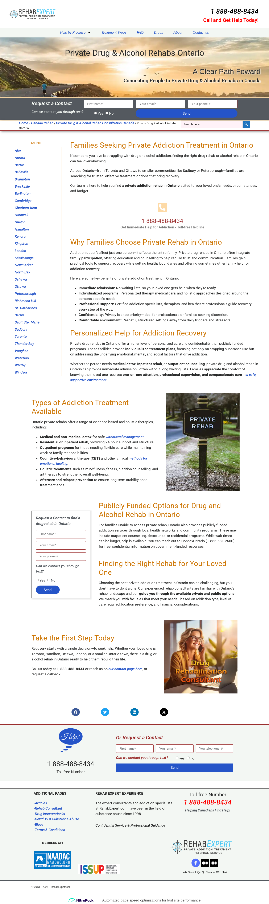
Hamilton (22, 229)
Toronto (21, 336)
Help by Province (75, 32)
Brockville (22, 186)
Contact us (201, 32)
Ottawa (20, 286)
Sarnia (20, 315)
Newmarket (24, 265)
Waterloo (22, 358)
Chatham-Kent (26, 208)
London (20, 251)
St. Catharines (26, 308)
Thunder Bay (24, 344)
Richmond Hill (25, 301)
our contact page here (125, 669)
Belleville (21, 172)
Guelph (20, 222)
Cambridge (23, 201)
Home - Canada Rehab (36, 123)
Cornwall (21, 215)
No (111, 113)
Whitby (20, 365)
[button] (75, 712)
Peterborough (25, 294)
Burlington (22, 193)
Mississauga (24, 258)
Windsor (21, 372)
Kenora (20, 236)
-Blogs (38, 824)
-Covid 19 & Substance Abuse (56, 819)
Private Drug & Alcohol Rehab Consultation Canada (95, 123)
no (192, 758)
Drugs (158, 32)
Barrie (19, 165)
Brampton (22, 179)
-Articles (40, 803)
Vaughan (21, 351)
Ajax (18, 150)
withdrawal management (124, 437)
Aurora (20, 158)
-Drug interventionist (49, 814)
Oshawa (21, 279)
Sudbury (21, 329)
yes (182, 758)
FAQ (140, 32)
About (178, 32)
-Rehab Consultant (48, 808)
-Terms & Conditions (49, 830)
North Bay (22, 272)
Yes (100, 113)
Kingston (21, 243)
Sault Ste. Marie (27, 322)
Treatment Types (114, 32)
